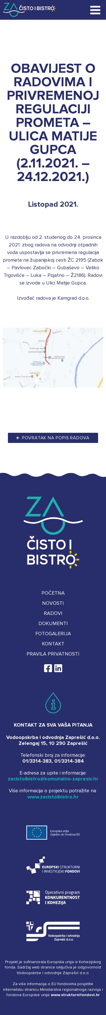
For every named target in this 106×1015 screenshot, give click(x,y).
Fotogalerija (53, 633)
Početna (53, 593)
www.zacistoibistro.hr (53, 797)
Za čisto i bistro (26, 10)
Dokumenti (53, 623)
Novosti (53, 603)
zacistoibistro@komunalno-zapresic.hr (53, 779)
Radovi (53, 613)
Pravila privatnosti (53, 654)
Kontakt (53, 643)
